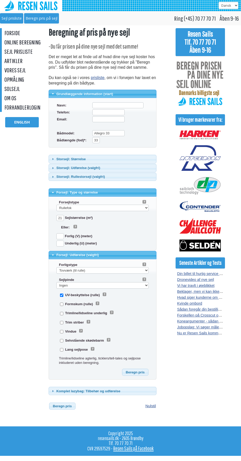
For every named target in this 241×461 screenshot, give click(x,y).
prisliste (97, 77)
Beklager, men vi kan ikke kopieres (206, 291)
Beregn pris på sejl (41, 18)
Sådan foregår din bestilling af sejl (205, 309)
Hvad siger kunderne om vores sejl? (207, 297)
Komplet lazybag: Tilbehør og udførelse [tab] (85, 391)
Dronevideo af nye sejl (195, 280)
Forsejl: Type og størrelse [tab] (74, 192)
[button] (135, 372)
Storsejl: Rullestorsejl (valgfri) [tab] (78, 177)
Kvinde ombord (189, 303)
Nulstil (150, 406)
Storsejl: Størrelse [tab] (68, 159)
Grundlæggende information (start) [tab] (82, 94)
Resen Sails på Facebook (133, 448)
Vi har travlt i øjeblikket (196, 285)
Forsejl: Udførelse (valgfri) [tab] (75, 255)
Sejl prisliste (12, 18)
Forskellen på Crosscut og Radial (204, 315)
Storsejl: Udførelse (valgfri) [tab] (75, 168)
